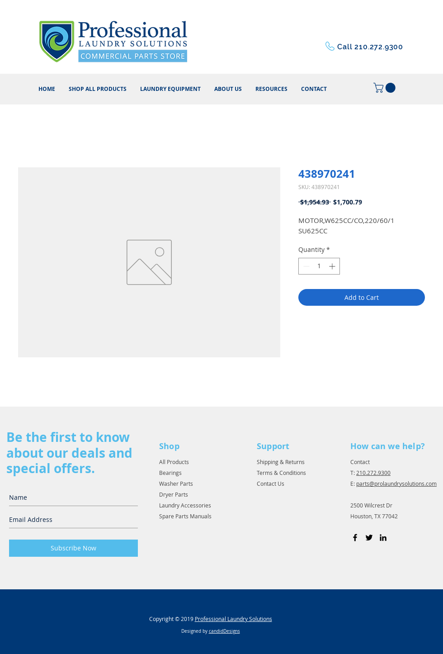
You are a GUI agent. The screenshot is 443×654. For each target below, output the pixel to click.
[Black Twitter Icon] (369, 537)
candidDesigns (224, 631)
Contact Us (270, 483)
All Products (174, 461)
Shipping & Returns (281, 461)
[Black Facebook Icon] (355, 537)
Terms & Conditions (281, 472)
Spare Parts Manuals (185, 516)
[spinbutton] (319, 266)
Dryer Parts (173, 494)
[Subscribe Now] (73, 548)
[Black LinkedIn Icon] (383, 537)
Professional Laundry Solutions (233, 618)
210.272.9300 (373, 472)
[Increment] (333, 266)
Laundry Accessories (185, 505)
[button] (271, 89)
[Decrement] (305, 266)
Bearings (170, 472)
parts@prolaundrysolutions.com (396, 483)
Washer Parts (176, 483)
